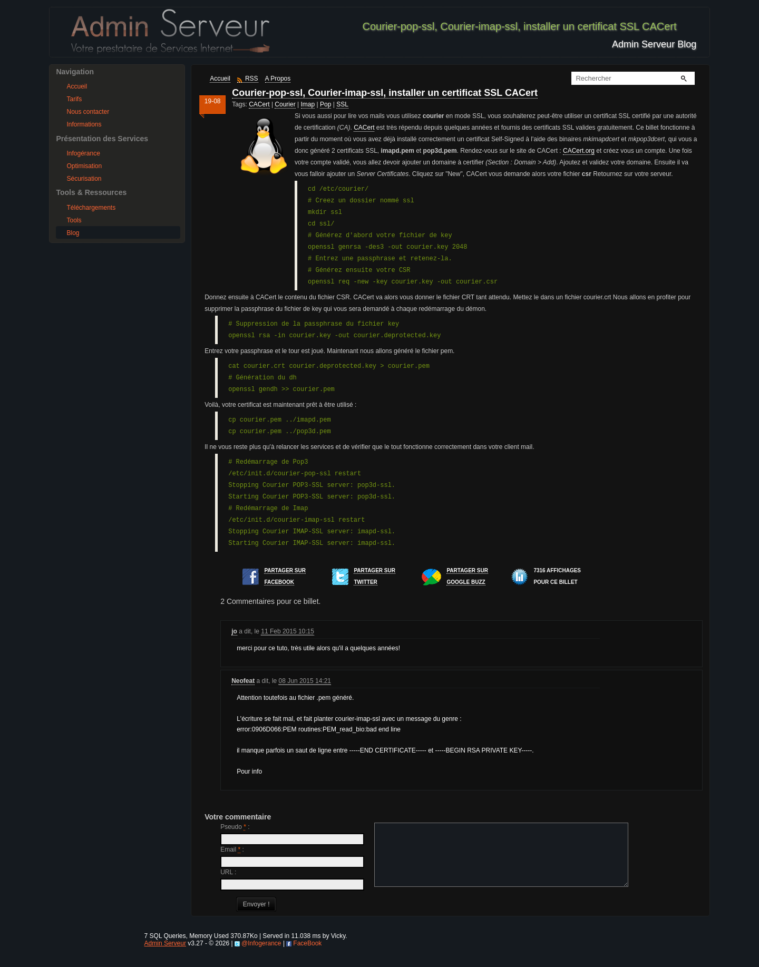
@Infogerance (261, 956)
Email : (232, 849)
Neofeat (243, 681)
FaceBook (307, 956)
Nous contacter (87, 111)
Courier (285, 104)
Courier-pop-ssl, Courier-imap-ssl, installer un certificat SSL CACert (385, 92)
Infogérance (83, 153)
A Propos (278, 78)
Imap (308, 104)
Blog (72, 233)
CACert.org (579, 150)
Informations (83, 124)
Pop (325, 104)
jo (234, 631)
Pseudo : (234, 827)
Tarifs (74, 99)
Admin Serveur (165, 956)
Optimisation (84, 166)
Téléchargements (90, 207)
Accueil (76, 86)
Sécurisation (83, 178)
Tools (73, 220)
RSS (251, 78)
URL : (228, 872)
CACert (259, 104)
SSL (342, 104)
